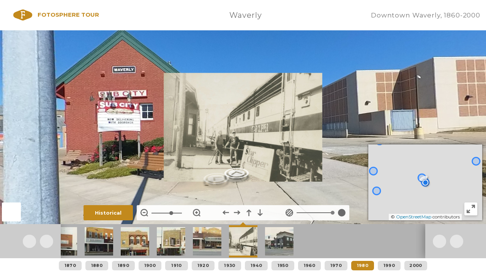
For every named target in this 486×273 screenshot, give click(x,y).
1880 (97, 265)
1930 (229, 265)
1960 (309, 265)
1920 (203, 265)
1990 (389, 265)
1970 (336, 265)
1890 (123, 265)
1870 (70, 265)
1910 (176, 265)
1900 (150, 265)
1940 (256, 265)
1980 (362, 265)
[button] (425, 182)
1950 (283, 265)
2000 (415, 265)
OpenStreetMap (413, 217)
